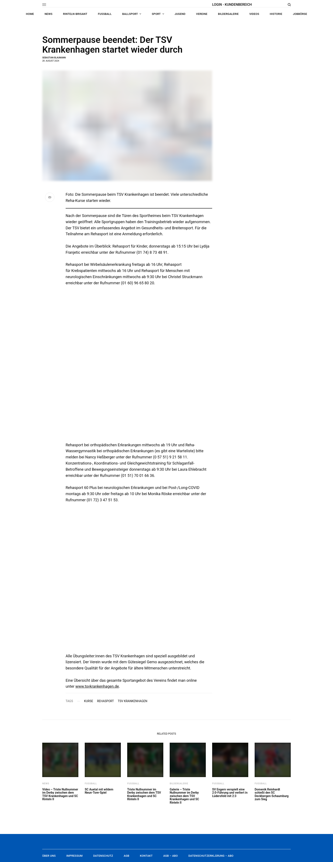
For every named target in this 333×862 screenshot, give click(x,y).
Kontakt (146, 855)
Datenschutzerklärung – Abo (210, 855)
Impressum (74, 855)
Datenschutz (103, 855)
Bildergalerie (179, 783)
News (45, 783)
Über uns (49, 855)
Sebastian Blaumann (54, 57)
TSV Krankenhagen (132, 701)
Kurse (88, 701)
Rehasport (105, 701)
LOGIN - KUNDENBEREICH (232, 5)
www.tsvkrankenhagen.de (97, 686)
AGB (126, 855)
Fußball (91, 783)
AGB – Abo (170, 855)
